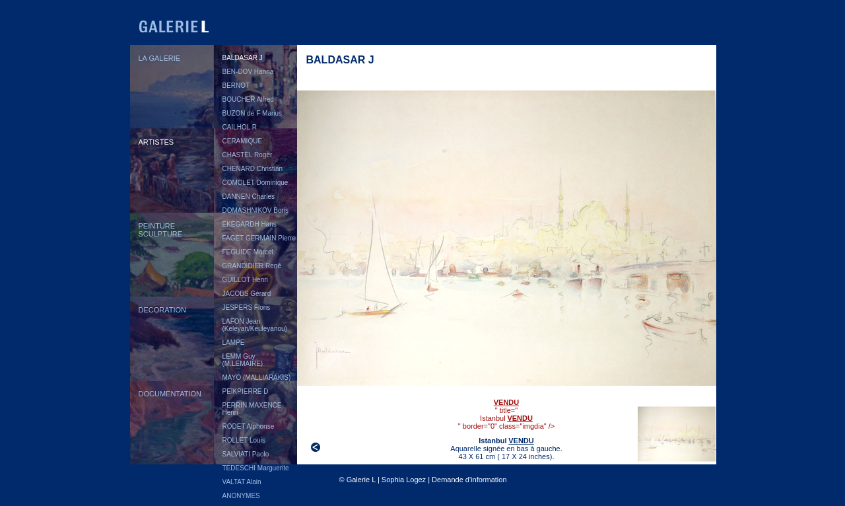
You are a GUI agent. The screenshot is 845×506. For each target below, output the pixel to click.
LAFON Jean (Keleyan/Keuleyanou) (254, 325)
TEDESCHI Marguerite (255, 468)
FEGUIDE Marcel (247, 252)
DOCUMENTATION (170, 394)
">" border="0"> (677, 434)
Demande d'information (469, 480)
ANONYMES (241, 495)
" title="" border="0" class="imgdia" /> (506, 411)
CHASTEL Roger (247, 155)
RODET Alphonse (248, 426)
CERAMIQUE (242, 141)
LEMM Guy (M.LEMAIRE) (242, 360)
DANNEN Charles (248, 196)
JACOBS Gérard (246, 293)
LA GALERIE (160, 58)
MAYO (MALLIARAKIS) (256, 377)
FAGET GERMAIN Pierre (259, 238)
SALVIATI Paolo (245, 454)
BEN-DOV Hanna (248, 71)
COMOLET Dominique (255, 182)
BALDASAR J (242, 57)
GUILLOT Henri (245, 279)
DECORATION (163, 310)
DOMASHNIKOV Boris (255, 210)
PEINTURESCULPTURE (161, 230)
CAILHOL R (239, 127)
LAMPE (233, 342)
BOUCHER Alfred (248, 99)
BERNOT (236, 85)
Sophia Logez (404, 480)
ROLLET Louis (243, 440)
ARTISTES (156, 142)
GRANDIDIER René (251, 266)
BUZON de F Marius (252, 113)
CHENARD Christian (252, 168)
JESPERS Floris (246, 307)
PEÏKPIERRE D (245, 391)
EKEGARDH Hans (249, 224)
